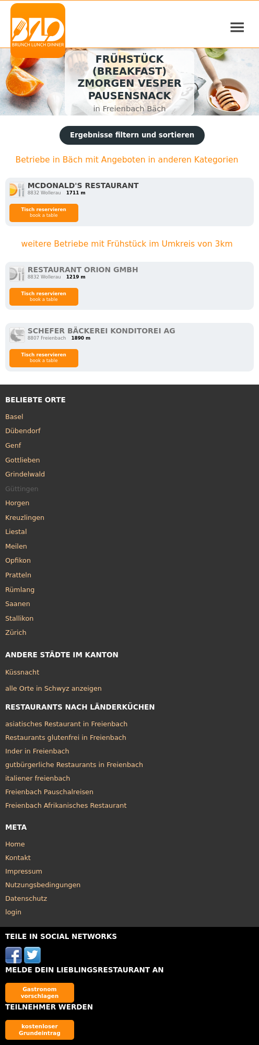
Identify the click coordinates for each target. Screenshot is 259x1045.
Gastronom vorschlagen (40, 992)
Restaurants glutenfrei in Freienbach (65, 737)
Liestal (16, 532)
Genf (13, 445)
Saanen (17, 604)
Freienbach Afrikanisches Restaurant (66, 805)
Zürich (16, 632)
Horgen (17, 503)
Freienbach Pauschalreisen (49, 792)
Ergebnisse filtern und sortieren (132, 135)
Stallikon (19, 618)
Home (15, 844)
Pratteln (18, 575)
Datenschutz (26, 898)
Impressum (23, 871)
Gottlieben (22, 460)
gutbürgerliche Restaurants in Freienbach (74, 765)
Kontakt (18, 858)
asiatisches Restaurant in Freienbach (66, 724)
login (13, 912)
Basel (14, 417)
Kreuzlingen (24, 517)
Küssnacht (22, 672)
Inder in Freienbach (37, 751)
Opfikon (18, 560)
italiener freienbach (37, 778)
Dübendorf (23, 431)
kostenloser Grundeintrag (40, 1029)
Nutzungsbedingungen (43, 885)
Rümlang (19, 590)
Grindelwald (25, 474)
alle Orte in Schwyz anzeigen (53, 688)
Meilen (16, 546)
